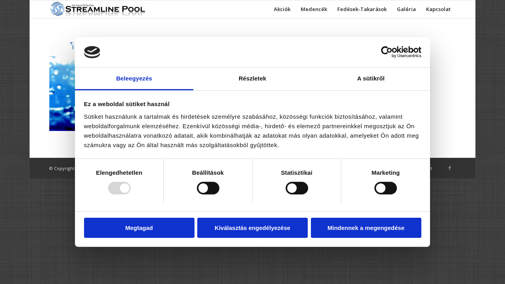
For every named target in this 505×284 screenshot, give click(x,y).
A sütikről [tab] (371, 78)
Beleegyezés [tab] (134, 78)
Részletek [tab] (252, 78)
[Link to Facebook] (450, 168)
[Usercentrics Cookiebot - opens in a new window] (386, 52)
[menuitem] (282, 9)
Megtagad (139, 227)
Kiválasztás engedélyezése (252, 227)
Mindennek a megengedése (365, 227)
